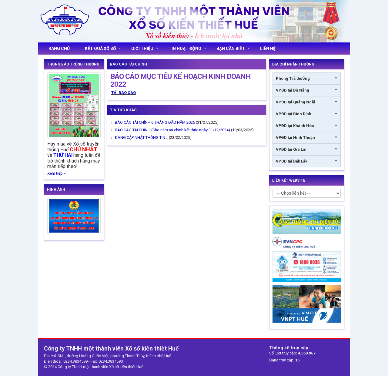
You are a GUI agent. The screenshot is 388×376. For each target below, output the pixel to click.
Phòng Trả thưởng (293, 78)
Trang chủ (57, 48)
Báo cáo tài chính (128, 64)
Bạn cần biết (233, 48)
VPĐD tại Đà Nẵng (292, 90)
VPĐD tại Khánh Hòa (295, 125)
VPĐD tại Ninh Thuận (295, 137)
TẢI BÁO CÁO (123, 92)
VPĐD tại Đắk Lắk (291, 161)
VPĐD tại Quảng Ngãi (295, 102)
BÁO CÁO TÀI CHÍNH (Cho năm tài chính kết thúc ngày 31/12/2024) (172, 130)
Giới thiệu (144, 48)
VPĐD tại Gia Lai (291, 149)
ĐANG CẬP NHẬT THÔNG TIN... (141, 137)
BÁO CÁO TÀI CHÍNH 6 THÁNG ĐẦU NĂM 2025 (155, 122)
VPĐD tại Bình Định (293, 114)
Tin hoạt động (187, 48)
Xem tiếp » (56, 173)
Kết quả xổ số (103, 48)
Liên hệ (268, 48)
